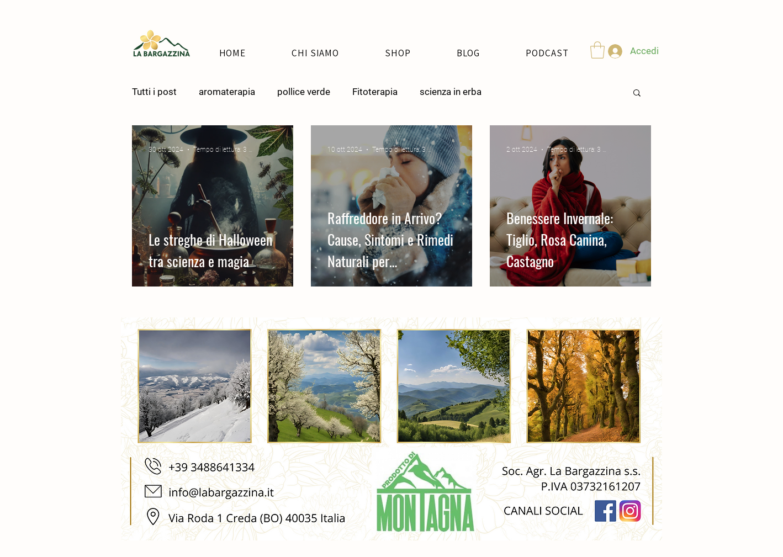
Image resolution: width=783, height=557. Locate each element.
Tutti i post (154, 91)
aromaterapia (227, 91)
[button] (597, 50)
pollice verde (303, 91)
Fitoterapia (375, 91)
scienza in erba (451, 91)
